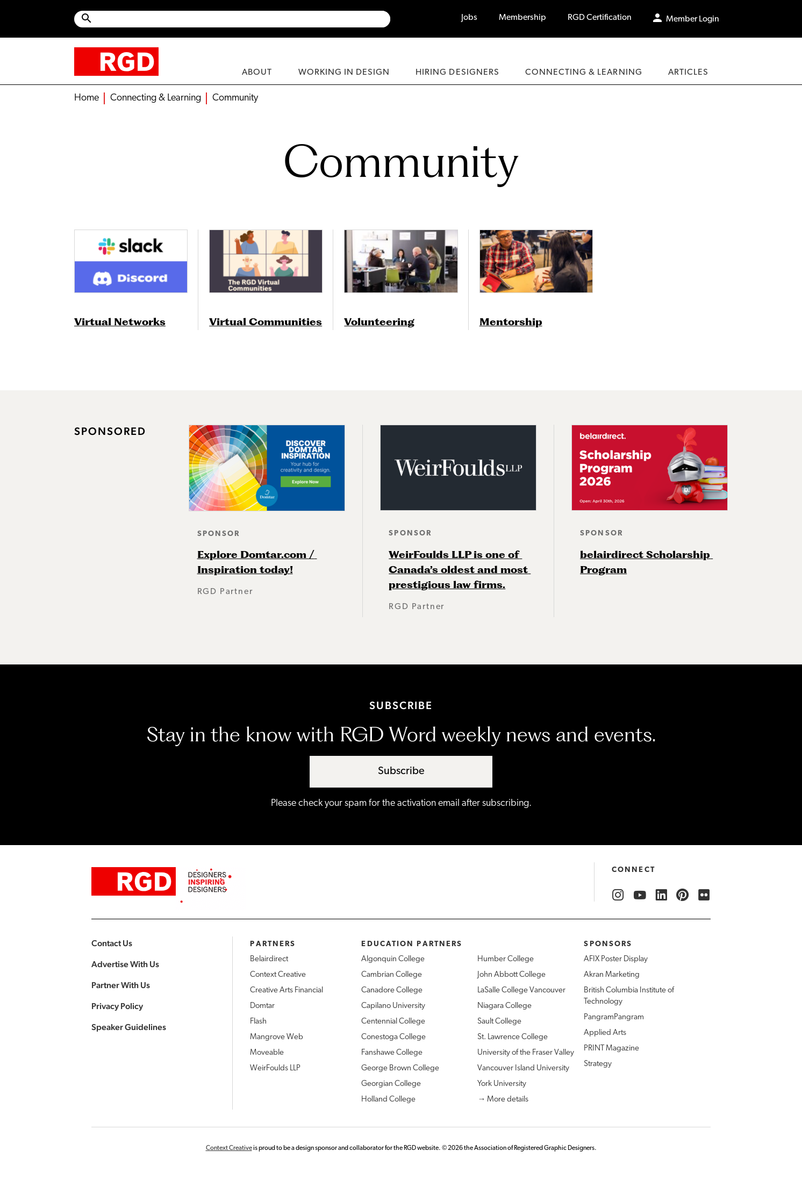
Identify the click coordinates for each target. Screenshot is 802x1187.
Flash (258, 1022)
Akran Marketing (612, 975)
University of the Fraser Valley (525, 1053)
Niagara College (504, 1006)
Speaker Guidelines (128, 1027)
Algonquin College (393, 959)
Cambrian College (391, 975)
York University (501, 1084)
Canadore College (392, 990)
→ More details (502, 1100)
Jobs (469, 17)
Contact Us (111, 943)
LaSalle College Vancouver (521, 990)
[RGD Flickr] (704, 895)
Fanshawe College (392, 1053)
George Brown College (400, 1068)
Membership (522, 17)
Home (86, 98)
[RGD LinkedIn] (661, 895)
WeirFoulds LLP (275, 1068)
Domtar (262, 1006)
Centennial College (393, 1022)
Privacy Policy (117, 1006)
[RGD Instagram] (618, 895)
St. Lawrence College (512, 1037)
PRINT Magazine (611, 1049)
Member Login (692, 19)
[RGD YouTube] (639, 895)
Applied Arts (605, 1033)
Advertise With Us (125, 964)
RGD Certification (600, 17)
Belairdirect (269, 959)
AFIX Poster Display (616, 959)
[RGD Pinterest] (682, 895)
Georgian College (391, 1084)
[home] (116, 61)
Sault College (499, 1022)
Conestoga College (393, 1037)
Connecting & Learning (155, 98)
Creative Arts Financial (286, 990)
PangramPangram (614, 1017)
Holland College (388, 1100)
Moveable (267, 1053)
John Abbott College (511, 975)
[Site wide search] (232, 19)
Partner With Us (120, 985)
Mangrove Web (276, 1037)
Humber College (505, 959)
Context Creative (278, 975)
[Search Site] (241, 19)
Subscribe (401, 771)
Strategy (598, 1064)
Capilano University (393, 1006)
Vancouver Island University (523, 1068)
